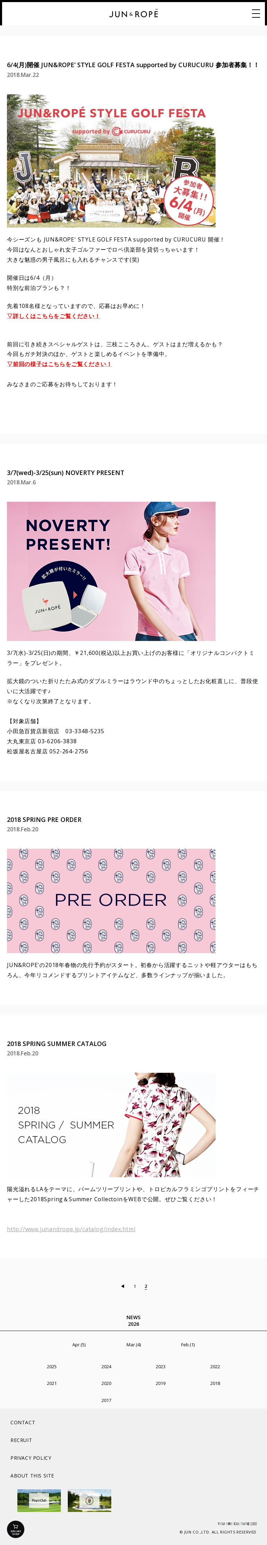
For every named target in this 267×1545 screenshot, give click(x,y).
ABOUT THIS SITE (32, 1475)
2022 (215, 1366)
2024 (106, 1366)
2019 (160, 1383)
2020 (106, 1383)
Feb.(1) (188, 1344)
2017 (106, 1400)
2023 (160, 1366)
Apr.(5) (79, 1344)
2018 (215, 1383)
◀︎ (122, 1286)
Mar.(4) (134, 1344)
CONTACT (22, 1422)
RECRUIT (21, 1440)
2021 (52, 1383)
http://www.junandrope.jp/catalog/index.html (71, 1229)
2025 (52, 1366)
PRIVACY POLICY (30, 1458)
